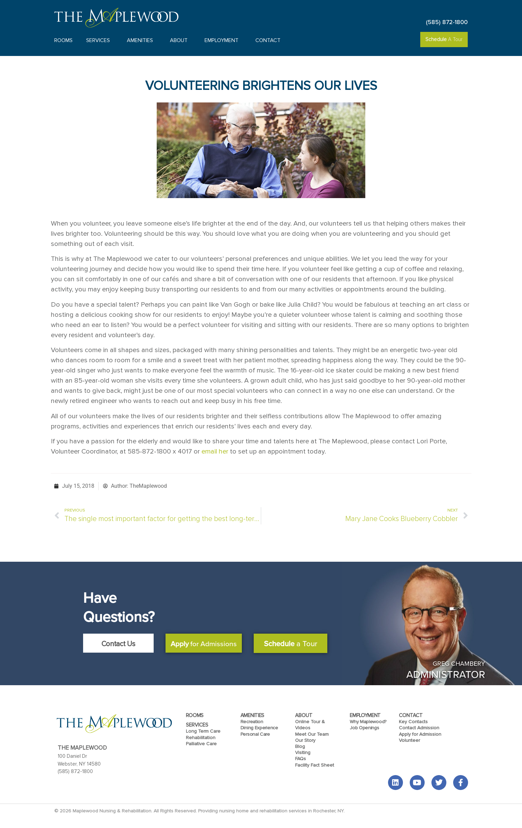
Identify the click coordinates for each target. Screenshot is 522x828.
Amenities (141, 40)
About (180, 40)
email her (214, 451)
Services (99, 40)
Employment (223, 40)
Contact (269, 40)
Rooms (63, 40)
